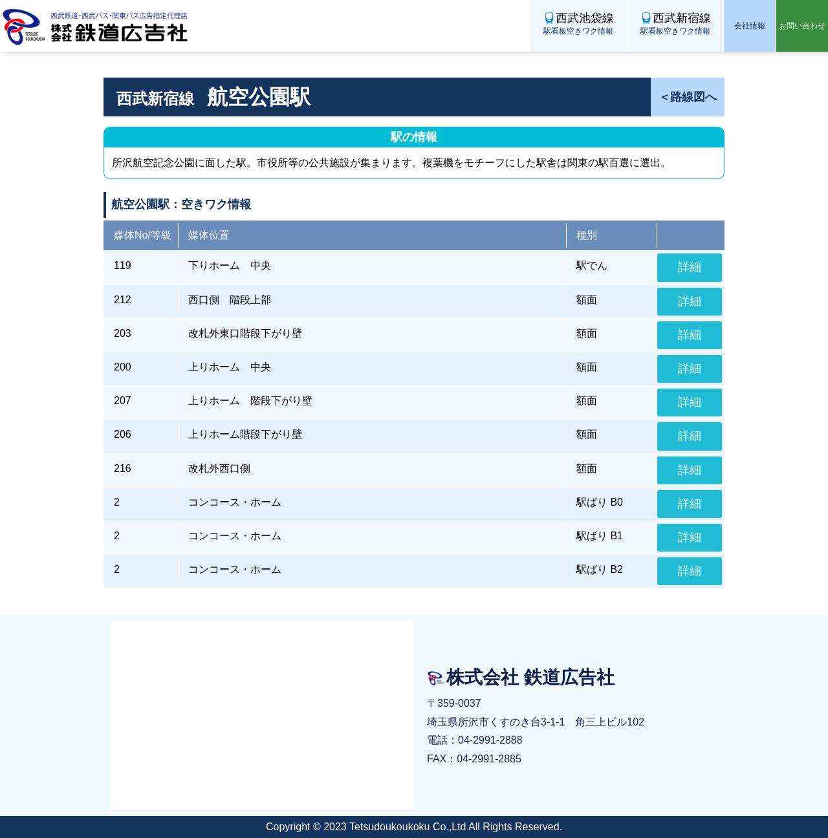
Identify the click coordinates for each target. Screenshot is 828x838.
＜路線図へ (688, 97)
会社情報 (749, 25)
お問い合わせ (802, 25)
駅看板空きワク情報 (578, 23)
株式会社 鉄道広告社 (97, 26)
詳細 (689, 267)
